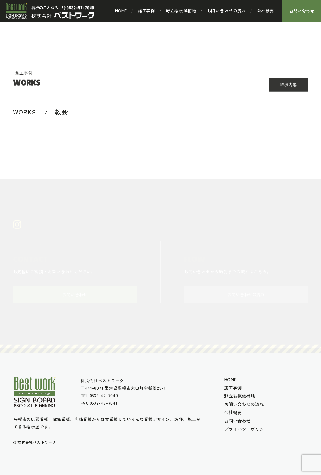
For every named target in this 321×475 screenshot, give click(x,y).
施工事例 (146, 10)
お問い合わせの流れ (226, 10)
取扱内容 (288, 85)
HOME (121, 10)
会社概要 (265, 10)
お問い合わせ (301, 11)
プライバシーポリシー (246, 429)
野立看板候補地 (181, 10)
